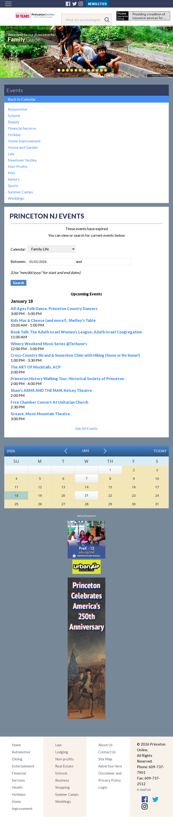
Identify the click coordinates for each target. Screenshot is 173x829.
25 (16, 504)
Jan (85, 450)
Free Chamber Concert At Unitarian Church (49, 402)
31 (157, 504)
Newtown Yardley (22, 160)
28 (86, 504)
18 (16, 495)
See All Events (86, 428)
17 (157, 487)
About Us (105, 745)
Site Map (105, 759)
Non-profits (64, 759)
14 (86, 487)
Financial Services (22, 128)
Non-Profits (18, 166)
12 (40, 487)
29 (110, 504)
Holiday (14, 134)
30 (134, 504)
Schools (14, 115)
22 (110, 495)
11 (16, 487)
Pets (11, 172)
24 (157, 495)
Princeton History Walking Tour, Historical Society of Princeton (67, 378)
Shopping (62, 787)
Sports (13, 185)
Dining (17, 759)
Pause (113, 70)
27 (63, 504)
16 (134, 487)
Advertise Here (110, 766)
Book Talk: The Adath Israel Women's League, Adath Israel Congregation (76, 332)
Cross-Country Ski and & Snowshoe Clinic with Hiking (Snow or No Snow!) (75, 355)
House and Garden (23, 147)
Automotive (17, 109)
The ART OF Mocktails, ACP (36, 367)
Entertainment (23, 766)
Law (11, 153)
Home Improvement (24, 141)
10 (157, 478)
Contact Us (107, 752)
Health (17, 787)
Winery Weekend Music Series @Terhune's (49, 343)
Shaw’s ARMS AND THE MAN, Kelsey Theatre (51, 390)
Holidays (19, 794)
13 (63, 487)
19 (40, 495)
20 (63, 495)
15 (110, 487)
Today (159, 450)
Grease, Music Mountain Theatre (40, 413)
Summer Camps (20, 192)
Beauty (13, 122)
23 (134, 495)
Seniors (14, 179)
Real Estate (64, 766)
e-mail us (144, 789)
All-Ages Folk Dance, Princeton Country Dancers (54, 308)
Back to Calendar (22, 99)
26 (40, 504)
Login (102, 787)
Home (16, 745)
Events (15, 90)
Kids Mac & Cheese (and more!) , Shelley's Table (53, 320)
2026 (11, 450)
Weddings (16, 198)
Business (62, 780)
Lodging (61, 752)
